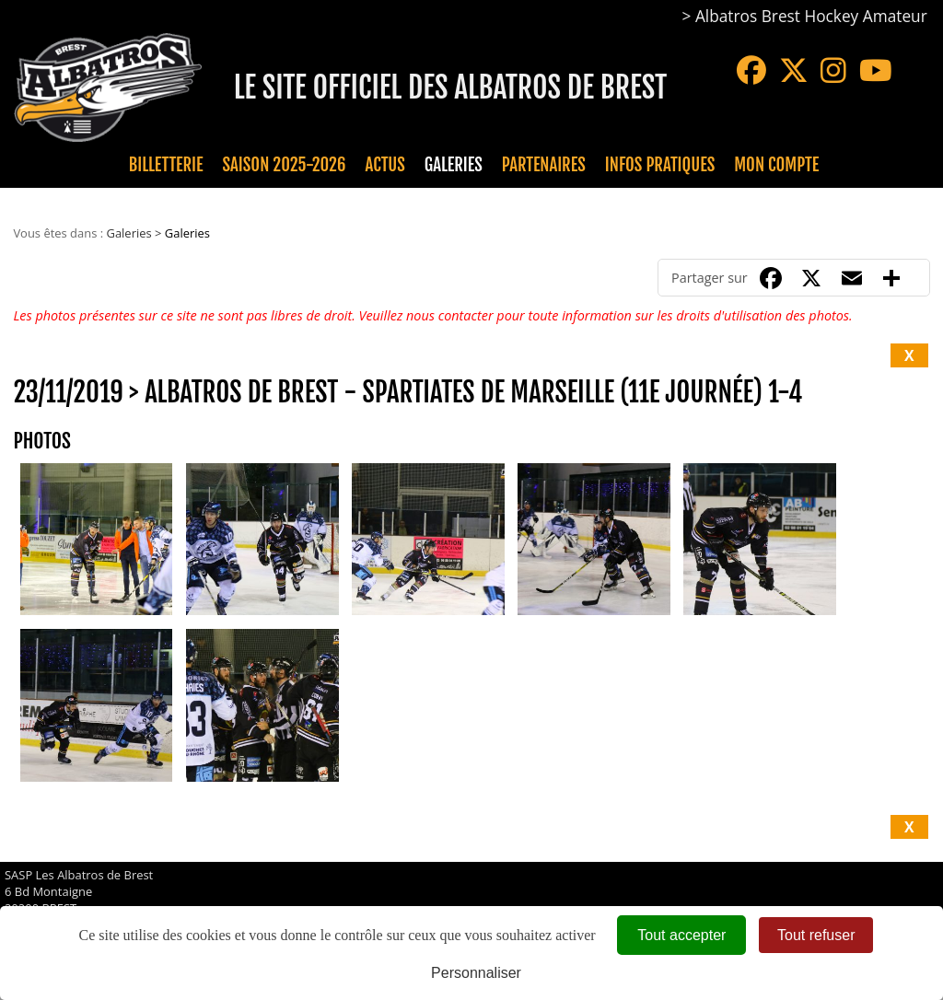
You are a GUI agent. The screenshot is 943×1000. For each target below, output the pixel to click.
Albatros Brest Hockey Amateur (811, 16)
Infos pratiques (660, 165)
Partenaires (544, 165)
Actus (384, 165)
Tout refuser (816, 935)
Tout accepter (681, 935)
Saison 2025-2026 (284, 165)
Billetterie (166, 165)
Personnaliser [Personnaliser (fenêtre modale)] (476, 973)
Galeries (454, 165)
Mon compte (776, 165)
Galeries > (135, 233)
